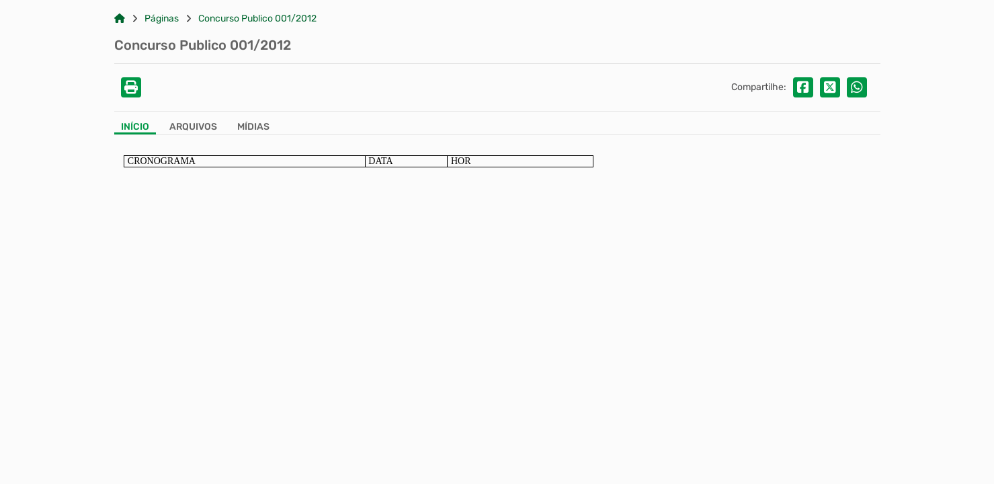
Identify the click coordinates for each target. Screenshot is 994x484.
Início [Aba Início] (135, 127)
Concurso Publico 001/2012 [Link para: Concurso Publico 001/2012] (257, 18)
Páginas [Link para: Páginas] (161, 18)
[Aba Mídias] (253, 128)
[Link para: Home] (119, 18)
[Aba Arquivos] (193, 128)
